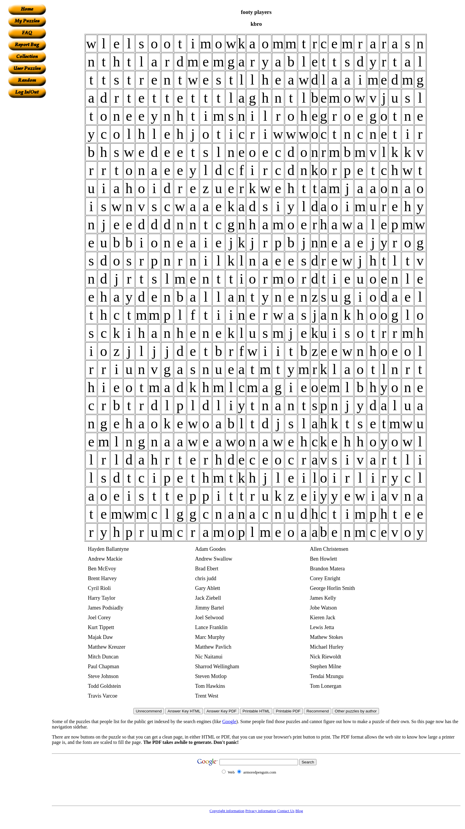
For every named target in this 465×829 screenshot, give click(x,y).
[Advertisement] (27, 187)
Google (229, 721)
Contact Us (285, 811)
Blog (299, 811)
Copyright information (227, 811)
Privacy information (260, 811)
